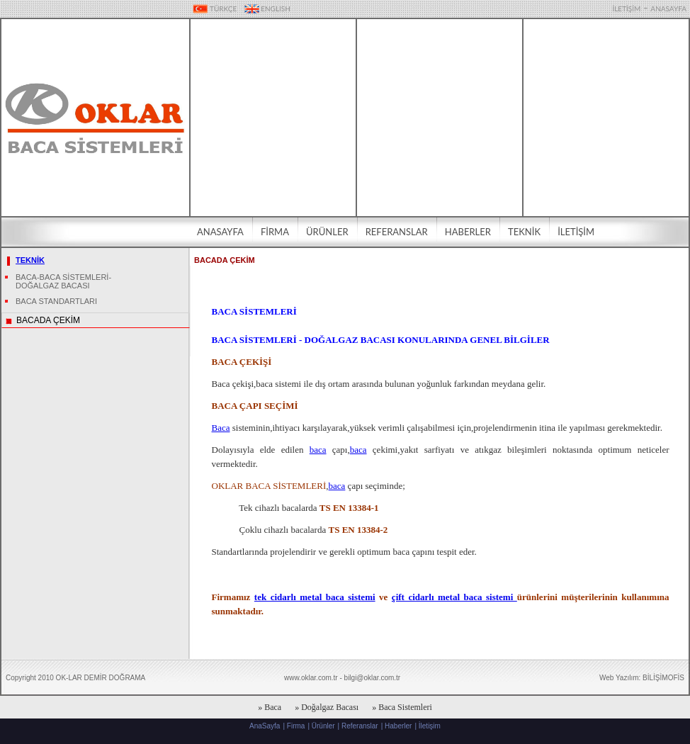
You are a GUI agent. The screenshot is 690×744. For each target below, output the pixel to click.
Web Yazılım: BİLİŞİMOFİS (641, 678)
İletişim (430, 726)
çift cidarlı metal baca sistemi (454, 597)
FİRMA (275, 231)
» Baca (269, 707)
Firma (296, 726)
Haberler (398, 726)
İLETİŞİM (626, 8)
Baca (221, 427)
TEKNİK (524, 231)
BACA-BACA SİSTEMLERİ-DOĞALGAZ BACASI (63, 281)
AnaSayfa (264, 726)
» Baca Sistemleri (402, 707)
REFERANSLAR (397, 231)
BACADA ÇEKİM (48, 320)
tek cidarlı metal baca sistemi (314, 597)
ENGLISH (267, 8)
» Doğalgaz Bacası (326, 707)
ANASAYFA (668, 8)
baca (318, 449)
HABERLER (468, 231)
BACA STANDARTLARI (56, 301)
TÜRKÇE (215, 8)
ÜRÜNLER (327, 231)
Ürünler (323, 726)
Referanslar (359, 726)
